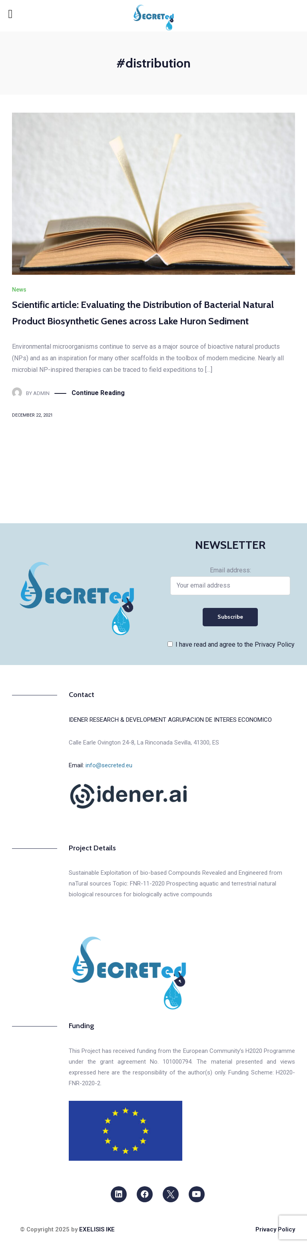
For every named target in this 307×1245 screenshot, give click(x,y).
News (19, 289)
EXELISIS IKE (97, 1229)
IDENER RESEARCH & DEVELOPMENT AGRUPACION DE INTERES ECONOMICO (170, 719)
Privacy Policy (275, 1229)
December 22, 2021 (32, 415)
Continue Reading (98, 393)
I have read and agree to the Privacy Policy (235, 644)
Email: (100, 765)
